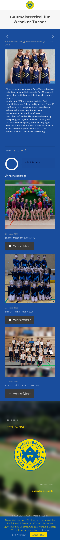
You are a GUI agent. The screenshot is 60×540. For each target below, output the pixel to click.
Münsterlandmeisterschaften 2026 (20, 237)
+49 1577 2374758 (15, 426)
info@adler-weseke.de (42, 490)
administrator (32, 41)
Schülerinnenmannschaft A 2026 (19, 311)
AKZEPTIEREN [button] (38, 534)
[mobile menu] (55, 5)
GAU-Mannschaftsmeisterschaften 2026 (22, 385)
